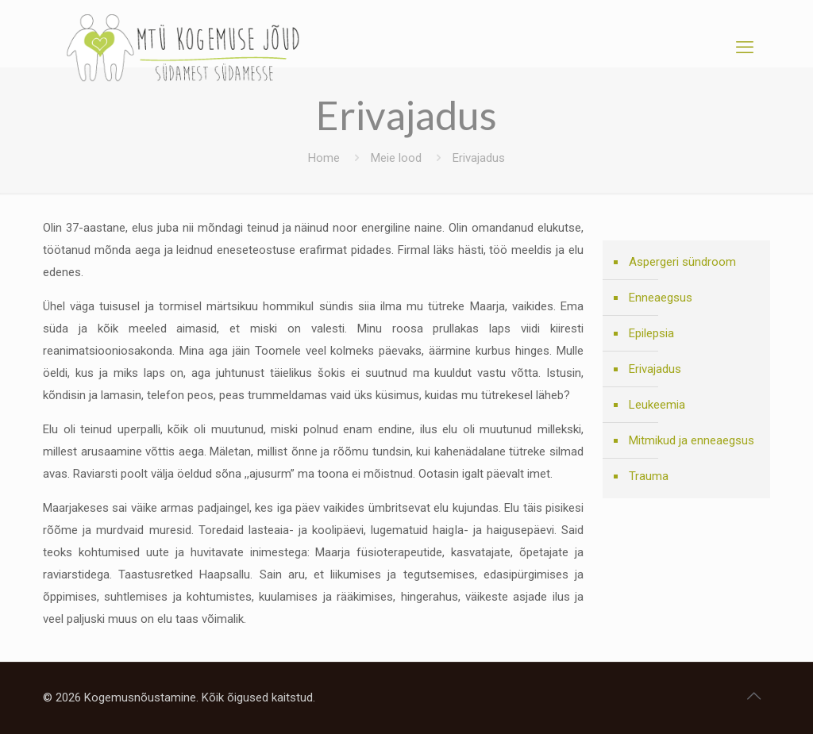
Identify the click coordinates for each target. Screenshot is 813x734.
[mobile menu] (744, 47)
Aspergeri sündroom (682, 262)
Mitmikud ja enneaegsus (691, 440)
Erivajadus (655, 369)
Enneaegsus (660, 297)
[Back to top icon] (753, 696)
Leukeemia (657, 405)
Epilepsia (651, 333)
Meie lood (396, 158)
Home (324, 158)
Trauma (649, 476)
